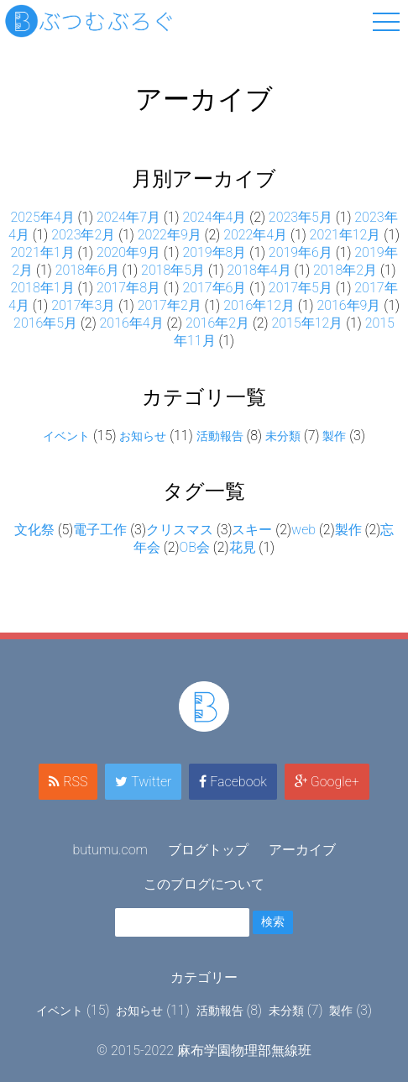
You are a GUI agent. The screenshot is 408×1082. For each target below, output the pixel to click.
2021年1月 (42, 252)
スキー (252, 530)
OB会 (195, 547)
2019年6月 (300, 252)
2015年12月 (307, 323)
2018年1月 (42, 288)
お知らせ (142, 436)
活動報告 (219, 436)
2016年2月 (217, 323)
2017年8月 (128, 288)
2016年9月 (348, 305)
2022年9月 (169, 235)
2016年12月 (259, 305)
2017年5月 (300, 288)
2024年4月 (214, 217)
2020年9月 (128, 252)
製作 (334, 436)
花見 (242, 547)
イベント (66, 436)
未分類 (283, 436)
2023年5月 (300, 217)
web (303, 530)
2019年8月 (214, 252)
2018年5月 (173, 270)
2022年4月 (255, 235)
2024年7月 (128, 217)
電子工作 (100, 530)
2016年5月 (45, 323)
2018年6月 (87, 270)
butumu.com (109, 850)
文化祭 (34, 530)
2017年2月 (169, 305)
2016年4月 (132, 323)
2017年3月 (83, 305)
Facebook (233, 782)
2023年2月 (83, 235)
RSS (68, 782)
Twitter (143, 782)
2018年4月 (259, 270)
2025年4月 (42, 217)
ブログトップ (208, 850)
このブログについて (204, 884)
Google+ (327, 782)
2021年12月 (345, 235)
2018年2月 (345, 270)
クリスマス (179, 530)
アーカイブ (302, 850)
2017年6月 (214, 288)
